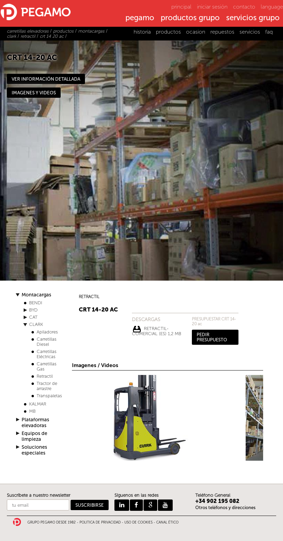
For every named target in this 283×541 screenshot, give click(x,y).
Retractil (45, 376)
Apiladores (47, 331)
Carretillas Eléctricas (47, 354)
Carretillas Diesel (47, 342)
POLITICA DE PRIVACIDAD (100, 522)
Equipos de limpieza (34, 436)
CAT (33, 317)
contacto (244, 6)
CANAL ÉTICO (167, 522)
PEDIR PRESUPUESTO (212, 337)
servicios (249, 31)
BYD (33, 310)
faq (269, 31)
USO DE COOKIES (138, 522)
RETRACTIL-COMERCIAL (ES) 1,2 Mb (156, 329)
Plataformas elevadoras (35, 422)
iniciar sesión (212, 6)
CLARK (36, 324)
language (272, 6)
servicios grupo (253, 18)
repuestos (222, 31)
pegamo (139, 18)
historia (142, 31)
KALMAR (37, 404)
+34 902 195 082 (217, 501)
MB (32, 411)
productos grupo (190, 18)
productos (168, 31)
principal (181, 6)
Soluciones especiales (34, 450)
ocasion (195, 31)
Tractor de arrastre (47, 386)
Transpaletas (49, 395)
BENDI (35, 302)
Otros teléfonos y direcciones (225, 507)
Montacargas (36, 295)
